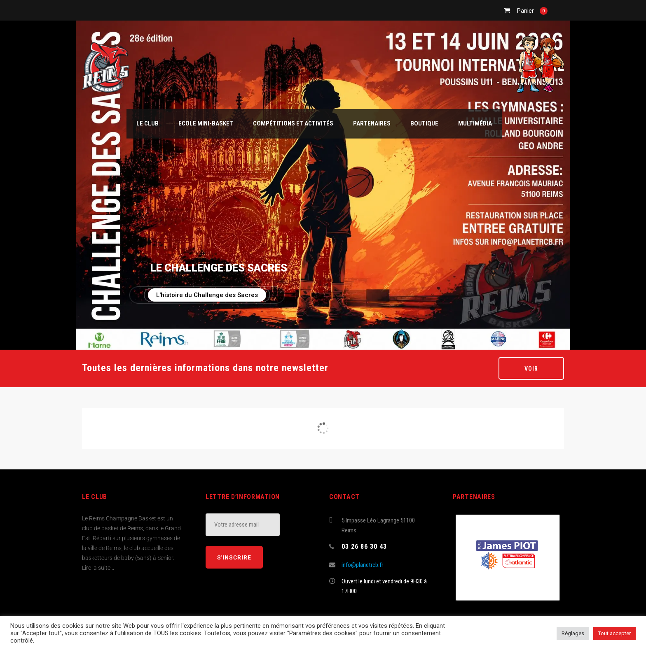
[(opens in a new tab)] (507, 556)
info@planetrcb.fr (362, 565)
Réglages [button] (573, 633)
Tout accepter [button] (614, 633)
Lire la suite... (98, 567)
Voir (531, 368)
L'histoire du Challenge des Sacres (207, 295)
